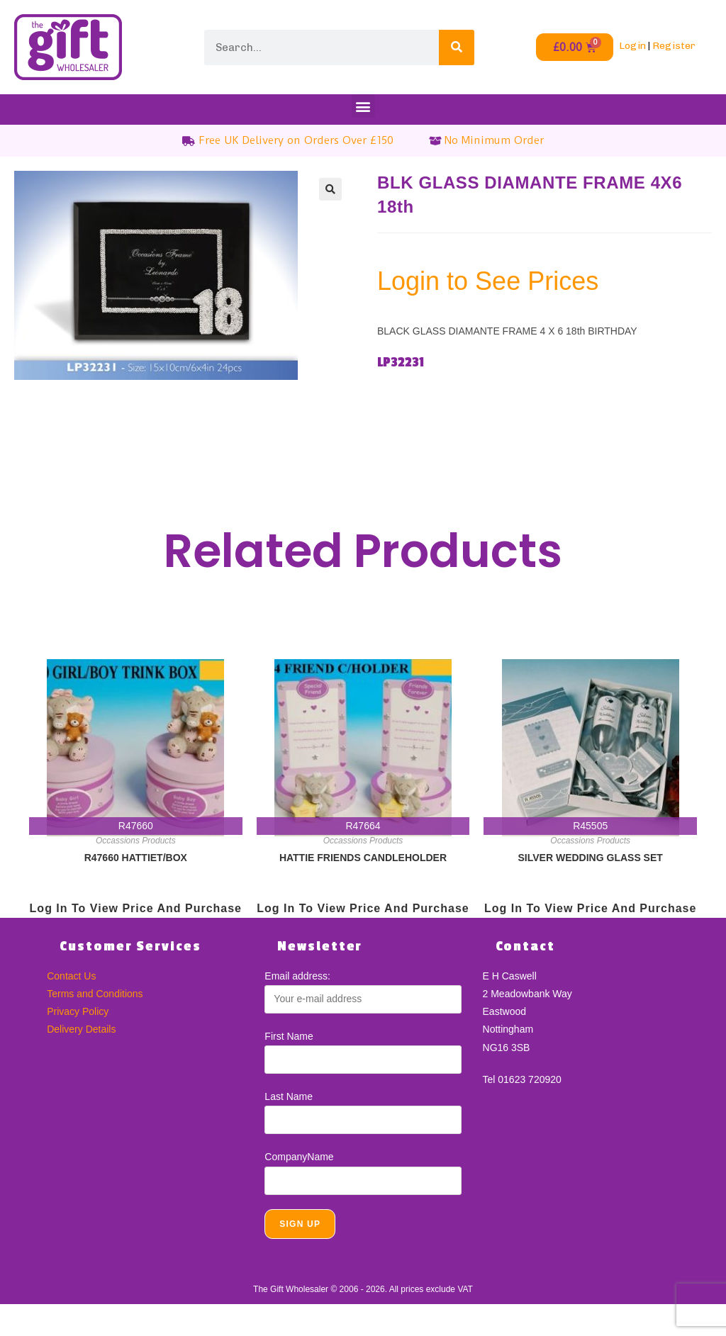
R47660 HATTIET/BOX (135, 857)
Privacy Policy (77, 1011)
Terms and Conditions (95, 993)
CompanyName (298, 1156)
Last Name (288, 1096)
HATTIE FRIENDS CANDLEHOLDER (363, 857)
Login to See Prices (487, 281)
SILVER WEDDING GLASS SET (590, 857)
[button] (363, 106)
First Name (288, 1036)
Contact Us (71, 976)
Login (632, 46)
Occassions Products (136, 841)
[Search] (456, 47)
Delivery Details (81, 1029)
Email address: (297, 976)
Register (674, 46)
